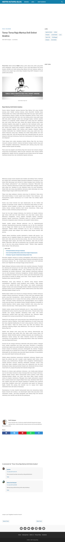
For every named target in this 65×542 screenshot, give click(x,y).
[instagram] (32, 528)
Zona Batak (53, 39)
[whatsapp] (31, 433)
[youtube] (28, 528)
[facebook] (6, 433)
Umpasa (47, 39)
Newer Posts (6, 521)
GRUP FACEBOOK (42, 1)
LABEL (32, 1)
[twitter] (14, 433)
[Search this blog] (62, 2)
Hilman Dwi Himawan (12, 482)
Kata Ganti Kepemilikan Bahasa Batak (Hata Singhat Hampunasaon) (21, 252)
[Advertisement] (32, 16)
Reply (8, 476)
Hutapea (47, 34)
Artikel (55, 32)
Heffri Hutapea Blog (12, 2)
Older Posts (39, 521)
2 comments (15, 39)
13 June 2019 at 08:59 (12, 484)
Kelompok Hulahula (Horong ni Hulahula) (15, 250)
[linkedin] (36, 528)
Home (19, 534)
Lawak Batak (54, 34)
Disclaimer (44, 534)
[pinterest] (22, 433)
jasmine (8, 469)
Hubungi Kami (25, 534)
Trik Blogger (54, 37)
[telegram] (39, 433)
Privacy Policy (38, 534)
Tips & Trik (48, 37)
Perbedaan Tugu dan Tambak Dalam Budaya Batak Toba (19, 254)
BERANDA (26, 1)
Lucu (60, 34)
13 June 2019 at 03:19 (12, 471)
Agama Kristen (49, 32)
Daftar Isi (32, 534)
